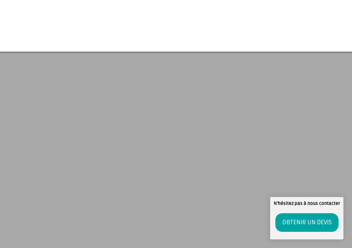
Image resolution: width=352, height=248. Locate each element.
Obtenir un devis (307, 222)
